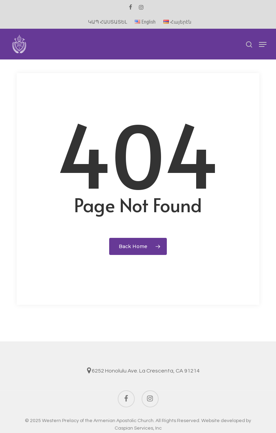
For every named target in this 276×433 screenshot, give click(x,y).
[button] (262, 44)
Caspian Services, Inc (138, 428)
